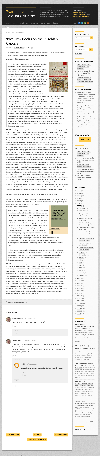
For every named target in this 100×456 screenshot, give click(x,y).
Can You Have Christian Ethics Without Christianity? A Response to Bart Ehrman (84, 328)
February (82, 273)
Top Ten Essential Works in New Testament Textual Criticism (86, 160)
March (81, 270)
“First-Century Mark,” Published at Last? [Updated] (84, 66)
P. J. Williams (77, 16)
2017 (79, 283)
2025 (79, 193)
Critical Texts (80, 401)
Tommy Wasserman (80, 14)
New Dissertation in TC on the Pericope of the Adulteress (86, 73)
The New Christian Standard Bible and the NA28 (84, 178)
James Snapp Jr (18, 318)
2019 (79, 278)
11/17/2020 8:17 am (30, 318)
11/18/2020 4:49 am (30, 340)
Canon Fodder (80, 324)
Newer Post (61, 435)
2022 (79, 201)
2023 (79, 198)
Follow (85, 139)
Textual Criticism (21, 14)
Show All (92, 421)
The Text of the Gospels (84, 363)
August (81, 257)
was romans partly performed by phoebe (86, 95)
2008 (79, 306)
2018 (79, 281)
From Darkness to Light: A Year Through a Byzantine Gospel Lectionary (85, 405)
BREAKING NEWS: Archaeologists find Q (84, 165)
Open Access (54, 199)
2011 (78, 298)
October (82, 252)
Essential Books (52, 23)
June (80, 262)
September (83, 255)
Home (8, 23)
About (15, 23)
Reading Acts (80, 381)
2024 (79, 196)
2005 (79, 313)
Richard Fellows (82, 117)
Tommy (79, 106)
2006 (79, 311)
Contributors (23, 23)
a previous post (16, 194)
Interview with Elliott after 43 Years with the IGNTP (86, 234)
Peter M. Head (78, 12)
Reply (14, 326)
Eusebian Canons (21, 302)
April (80, 268)
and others (86, 16)
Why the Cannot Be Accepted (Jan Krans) (85, 171)
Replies (17, 330)
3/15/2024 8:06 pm (31, 364)
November (83, 211)
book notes (11, 302)
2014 (79, 291)
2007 (79, 308)
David (22, 364)
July (80, 260)
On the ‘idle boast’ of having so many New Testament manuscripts (85, 79)
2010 (79, 301)
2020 (79, 206)
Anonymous (81, 93)
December (82, 208)
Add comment (11, 386)
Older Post (13, 435)
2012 (79, 296)
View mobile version (37, 439)
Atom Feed (78, 53)
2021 (79, 203)
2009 (79, 303)
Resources (34, 23)
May (80, 265)
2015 (79, 288)
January (81, 275)
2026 (79, 191)
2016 (79, 286)
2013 (79, 293)
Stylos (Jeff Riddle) (82, 346)
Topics (42, 23)
